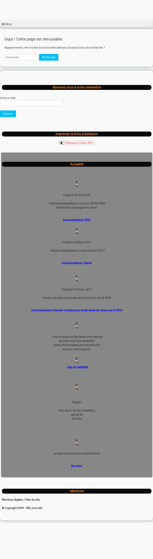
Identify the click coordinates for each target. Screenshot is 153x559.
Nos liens (76, 466)
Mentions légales (13, 499)
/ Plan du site (32, 499)
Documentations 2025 (76, 220)
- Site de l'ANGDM (77, 367)
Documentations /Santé (77, 263)
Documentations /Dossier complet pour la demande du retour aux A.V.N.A (76, 310)
